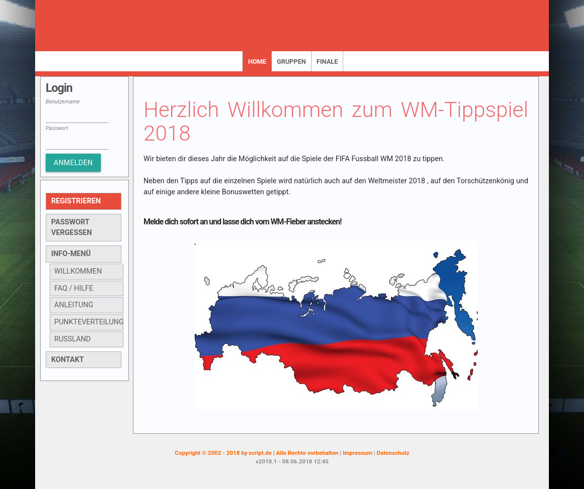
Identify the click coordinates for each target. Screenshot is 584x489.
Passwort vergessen (71, 227)
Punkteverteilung (88, 322)
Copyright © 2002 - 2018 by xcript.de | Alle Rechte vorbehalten (257, 452)
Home (257, 61)
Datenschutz (393, 452)
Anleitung (73, 305)
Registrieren (76, 201)
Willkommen (78, 271)
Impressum (358, 452)
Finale (327, 61)
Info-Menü (71, 254)
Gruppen (291, 61)
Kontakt (67, 359)
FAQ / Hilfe (73, 288)
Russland (72, 339)
